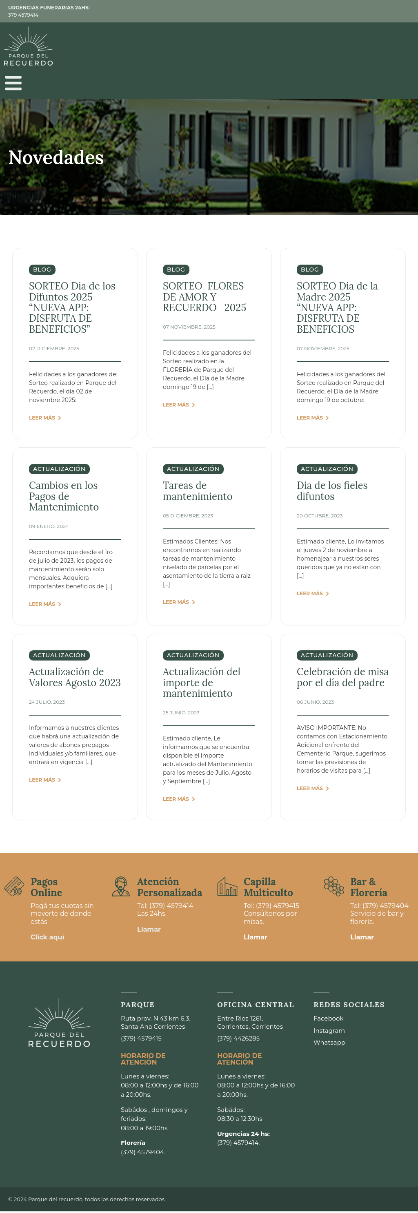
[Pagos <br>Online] (14, 888)
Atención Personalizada (169, 889)
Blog (42, 271)
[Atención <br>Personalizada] (121, 888)
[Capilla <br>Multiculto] (227, 888)
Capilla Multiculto (268, 889)
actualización (59, 471)
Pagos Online (46, 889)
